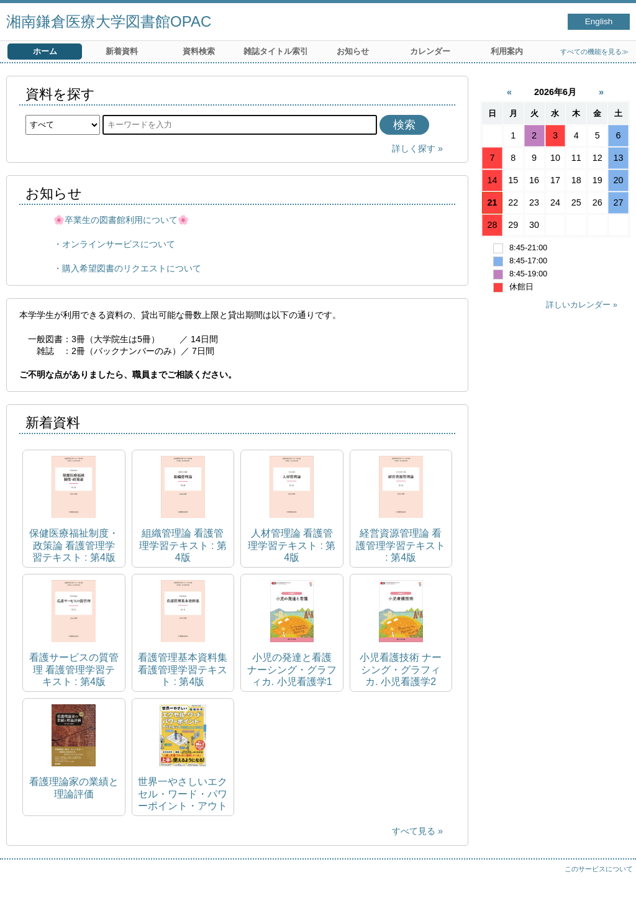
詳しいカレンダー (578, 304)
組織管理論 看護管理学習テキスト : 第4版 (183, 545)
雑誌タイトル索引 (275, 51)
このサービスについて (599, 869)
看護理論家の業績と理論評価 (74, 787)
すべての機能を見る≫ (594, 51)
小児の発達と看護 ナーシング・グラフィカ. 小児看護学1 (292, 669)
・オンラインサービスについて (114, 244)
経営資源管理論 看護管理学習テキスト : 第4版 (400, 545)
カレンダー (430, 51)
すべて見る (413, 831)
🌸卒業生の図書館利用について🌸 (121, 220)
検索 (404, 125)
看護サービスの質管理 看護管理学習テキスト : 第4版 (74, 669)
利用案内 (507, 51)
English (599, 21)
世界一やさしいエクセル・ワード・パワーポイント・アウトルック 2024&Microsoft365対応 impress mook (182, 794)
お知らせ (353, 51)
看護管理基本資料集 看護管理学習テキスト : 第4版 (182, 669)
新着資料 (122, 51)
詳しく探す (413, 148)
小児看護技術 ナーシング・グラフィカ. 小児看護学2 (401, 669)
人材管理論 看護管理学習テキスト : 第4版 (291, 545)
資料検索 (199, 51)
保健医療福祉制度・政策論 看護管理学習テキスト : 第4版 (74, 545)
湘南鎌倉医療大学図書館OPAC (108, 21)
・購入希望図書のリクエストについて (127, 268)
